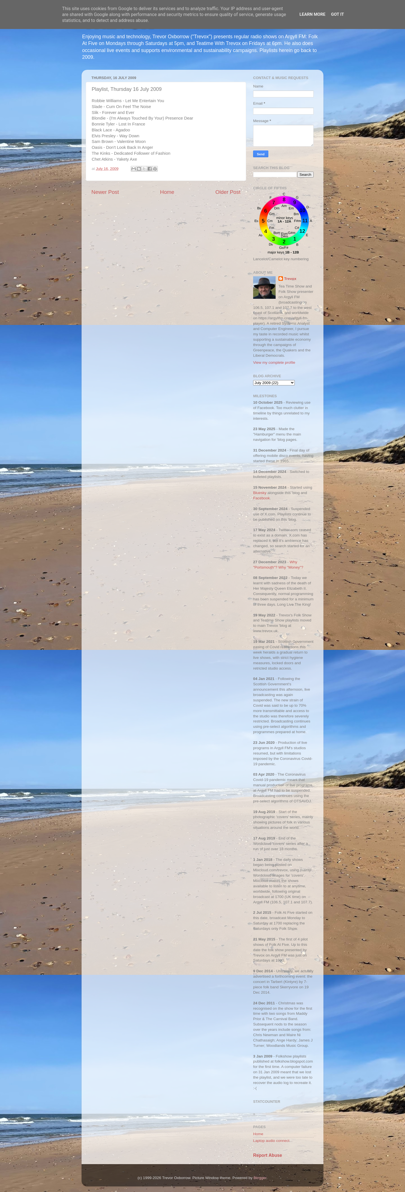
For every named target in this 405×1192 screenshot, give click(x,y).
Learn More (312, 14)
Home (167, 192)
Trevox (290, 279)
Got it (337, 14)
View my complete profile (274, 362)
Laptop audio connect (271, 1141)
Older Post (227, 192)
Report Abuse (267, 1155)
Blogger (260, 1178)
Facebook (261, 498)
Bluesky (259, 493)
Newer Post (105, 192)
